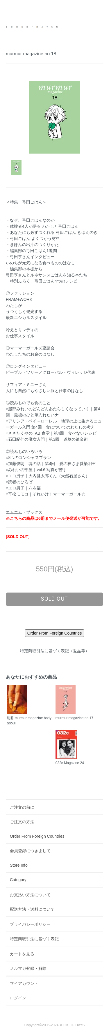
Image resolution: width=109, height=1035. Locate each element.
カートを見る (22, 954)
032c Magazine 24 (70, 763)
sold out (54, 598)
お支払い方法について (30, 894)
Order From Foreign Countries (37, 836)
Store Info (19, 865)
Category (18, 879)
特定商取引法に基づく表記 (34, 938)
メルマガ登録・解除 (28, 968)
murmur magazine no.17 (74, 718)
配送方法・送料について (32, 909)
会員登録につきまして (30, 850)
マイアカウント (24, 983)
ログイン (18, 998)
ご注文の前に (22, 807)
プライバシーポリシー (30, 924)
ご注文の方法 (22, 821)
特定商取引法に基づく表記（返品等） (54, 650)
